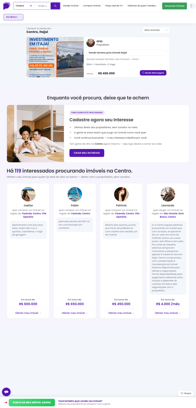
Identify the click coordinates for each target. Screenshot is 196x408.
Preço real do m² (114, 5)
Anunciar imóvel (174, 6)
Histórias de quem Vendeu (142, 5)
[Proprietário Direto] (7, 6)
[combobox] (43, 6)
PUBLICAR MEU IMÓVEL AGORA (32, 402)
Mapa (186, 393)
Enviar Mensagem (153, 72)
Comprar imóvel (92, 5)
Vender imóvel (71, 5)
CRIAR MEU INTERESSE (87, 153)
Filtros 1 (11, 17)
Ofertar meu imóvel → (28, 313)
